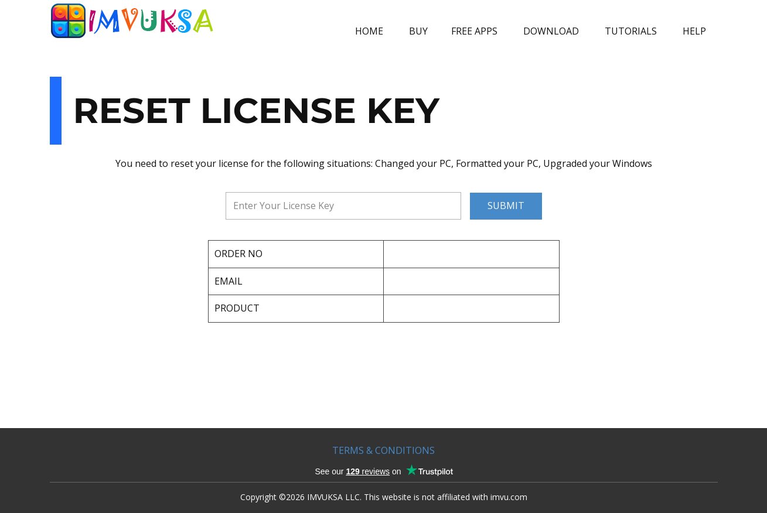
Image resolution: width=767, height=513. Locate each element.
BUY (418, 31)
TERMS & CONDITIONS (383, 450)
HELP (694, 31)
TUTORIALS (631, 31)
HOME (369, 31)
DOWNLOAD (551, 31)
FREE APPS (474, 31)
